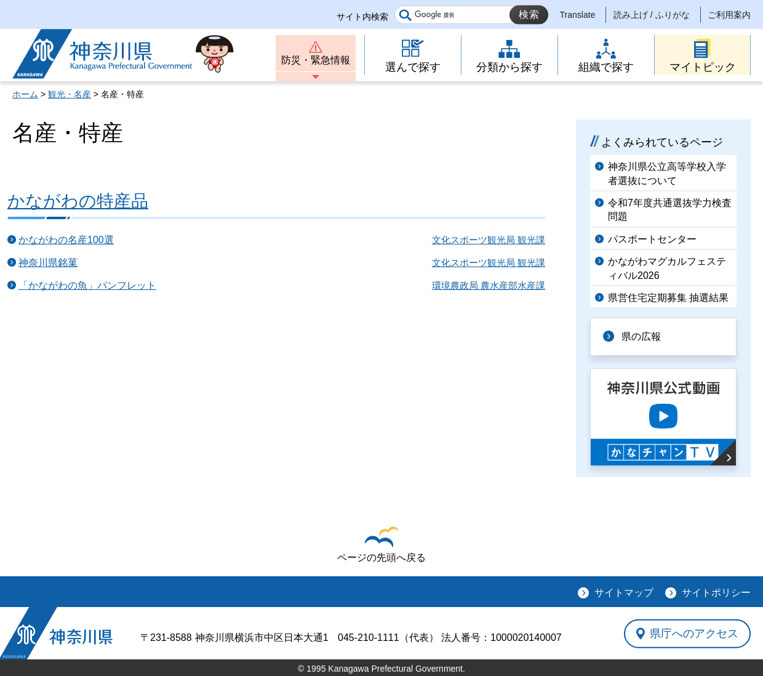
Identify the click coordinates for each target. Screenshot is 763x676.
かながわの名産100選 (66, 240)
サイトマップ (623, 592)
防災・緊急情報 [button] (315, 60)
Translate (578, 15)
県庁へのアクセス (694, 633)
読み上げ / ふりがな (651, 15)
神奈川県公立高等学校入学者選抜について (667, 173)
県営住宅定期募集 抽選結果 (668, 297)
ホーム (25, 94)
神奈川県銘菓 (48, 262)
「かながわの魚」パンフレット (87, 285)
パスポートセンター (652, 239)
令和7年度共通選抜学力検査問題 (670, 210)
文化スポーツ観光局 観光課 (488, 240)
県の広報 (641, 336)
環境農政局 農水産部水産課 (488, 285)
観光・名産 (69, 94)
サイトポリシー (716, 592)
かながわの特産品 (77, 201)
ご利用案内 (729, 15)
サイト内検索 (362, 17)
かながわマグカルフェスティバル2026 (667, 268)
